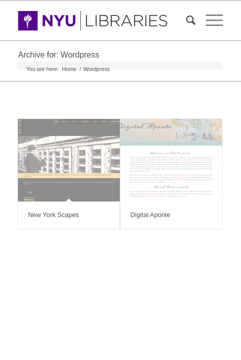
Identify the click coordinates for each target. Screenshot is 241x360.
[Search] (186, 20)
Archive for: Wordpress (58, 54)
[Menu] (209, 20)
